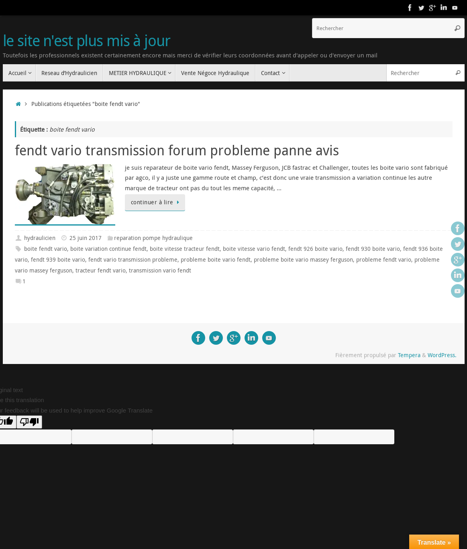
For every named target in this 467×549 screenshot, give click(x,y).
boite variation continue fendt (108, 248)
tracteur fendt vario (100, 270)
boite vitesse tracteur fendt (185, 248)
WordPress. (442, 355)
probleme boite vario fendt (216, 259)
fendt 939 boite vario (58, 259)
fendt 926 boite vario (315, 248)
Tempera (409, 355)
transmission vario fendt (160, 270)
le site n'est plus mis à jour (86, 40)
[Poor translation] (29, 422)
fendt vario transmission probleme (132, 259)
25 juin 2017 (85, 238)
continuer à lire (156, 202)
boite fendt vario (45, 248)
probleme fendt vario (383, 259)
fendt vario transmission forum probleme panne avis (177, 150)
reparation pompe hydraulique (153, 238)
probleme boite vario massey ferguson (303, 259)
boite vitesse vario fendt (254, 248)
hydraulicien (39, 238)
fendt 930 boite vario (373, 248)
